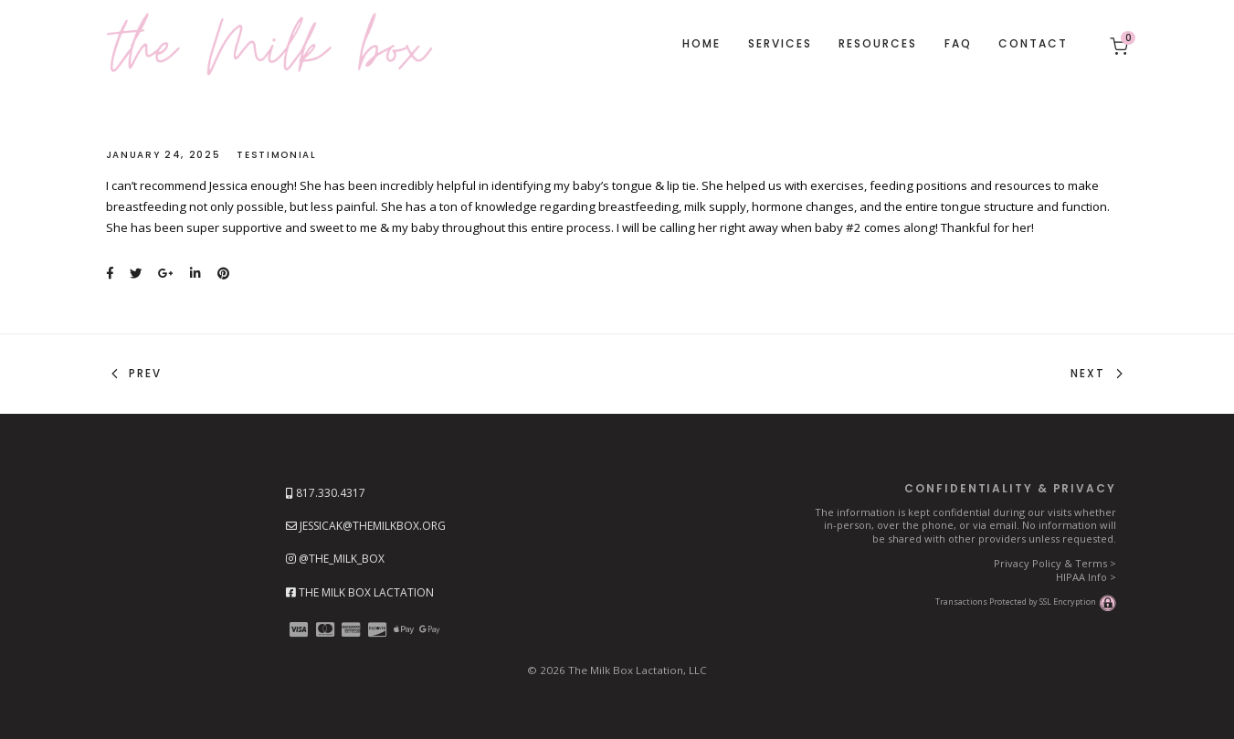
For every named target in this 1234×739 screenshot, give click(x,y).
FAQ (958, 43)
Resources (877, 43)
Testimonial (276, 155)
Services (780, 43)
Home (701, 43)
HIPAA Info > (1086, 577)
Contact (1033, 43)
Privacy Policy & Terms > (1055, 563)
